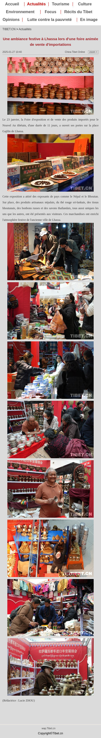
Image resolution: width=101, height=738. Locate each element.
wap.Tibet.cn (48, 728)
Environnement (20, 12)
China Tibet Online (75, 52)
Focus (50, 12)
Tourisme (60, 4)
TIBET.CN (8, 29)
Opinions (11, 20)
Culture (85, 4)
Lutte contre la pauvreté (49, 20)
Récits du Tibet (78, 12)
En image (89, 20)
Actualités (36, 4)
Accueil (12, 4)
